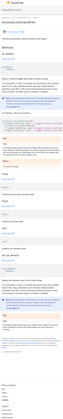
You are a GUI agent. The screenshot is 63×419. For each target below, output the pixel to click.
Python (36, 18)
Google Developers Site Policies (31, 343)
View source (7, 59)
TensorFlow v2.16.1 (11, 10)
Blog (3, 389)
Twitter (4, 396)
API (14, 18)
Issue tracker (6, 410)
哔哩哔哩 (5, 400)
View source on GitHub (14, 32)
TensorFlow (6, 18)
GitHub (4, 393)
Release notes (7, 414)
